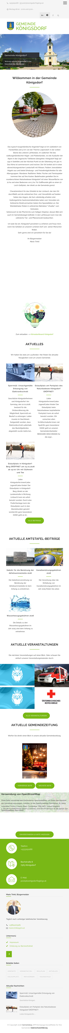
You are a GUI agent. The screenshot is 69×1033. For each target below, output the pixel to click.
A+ (42, 15)
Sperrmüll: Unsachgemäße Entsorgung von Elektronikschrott (20, 389)
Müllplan (41, 971)
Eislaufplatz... (14, 977)
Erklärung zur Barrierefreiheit (21, 946)
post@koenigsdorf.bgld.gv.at (33, 3)
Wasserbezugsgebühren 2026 (20, 616)
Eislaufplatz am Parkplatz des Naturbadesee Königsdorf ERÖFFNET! (49, 389)
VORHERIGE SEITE (25, 786)
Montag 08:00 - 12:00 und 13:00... (21, 9)
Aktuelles (53, 971)
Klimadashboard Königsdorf (42, 334)
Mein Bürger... (30, 977)
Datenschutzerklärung (39, 1028)
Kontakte (12, 971)
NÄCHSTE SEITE (45, 786)
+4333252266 (14, 3)
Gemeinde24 (27, 1025)
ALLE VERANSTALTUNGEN (36, 716)
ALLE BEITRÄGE (34, 520)
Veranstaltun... (26, 971)
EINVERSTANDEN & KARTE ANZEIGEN (34, 834)
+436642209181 (15, 925)
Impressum (14, 942)
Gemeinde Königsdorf (16, 55)
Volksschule (45, 977)
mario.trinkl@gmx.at (17, 928)
